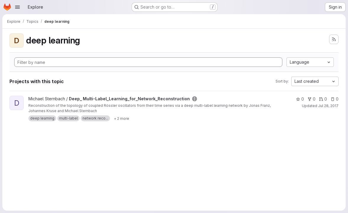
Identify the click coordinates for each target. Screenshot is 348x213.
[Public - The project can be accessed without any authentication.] (194, 98)
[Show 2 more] (121, 118)
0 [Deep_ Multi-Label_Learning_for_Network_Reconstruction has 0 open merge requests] (323, 98)
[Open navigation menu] (17, 7)
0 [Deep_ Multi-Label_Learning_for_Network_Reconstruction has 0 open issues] (335, 98)
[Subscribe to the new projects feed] (334, 39)
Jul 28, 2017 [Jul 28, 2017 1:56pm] (328, 106)
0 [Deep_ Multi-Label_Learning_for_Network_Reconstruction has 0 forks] (311, 98)
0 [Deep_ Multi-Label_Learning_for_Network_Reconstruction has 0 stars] (300, 98)
